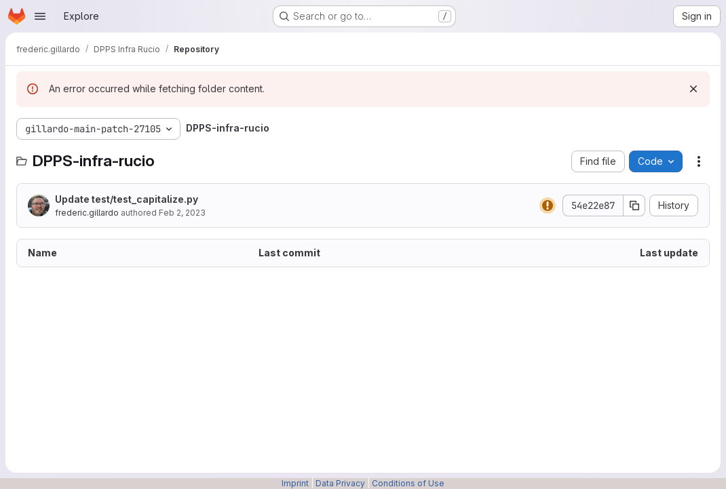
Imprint (295, 483)
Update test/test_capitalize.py (126, 199)
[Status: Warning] (547, 205)
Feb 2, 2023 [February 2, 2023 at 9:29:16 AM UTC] (182, 213)
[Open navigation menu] (40, 16)
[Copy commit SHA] (634, 205)
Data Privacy (340, 483)
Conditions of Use (408, 483)
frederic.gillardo (87, 213)
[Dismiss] (693, 89)
